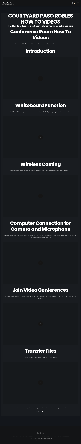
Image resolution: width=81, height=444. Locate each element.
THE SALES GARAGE (46, 438)
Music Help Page (40, 411)
